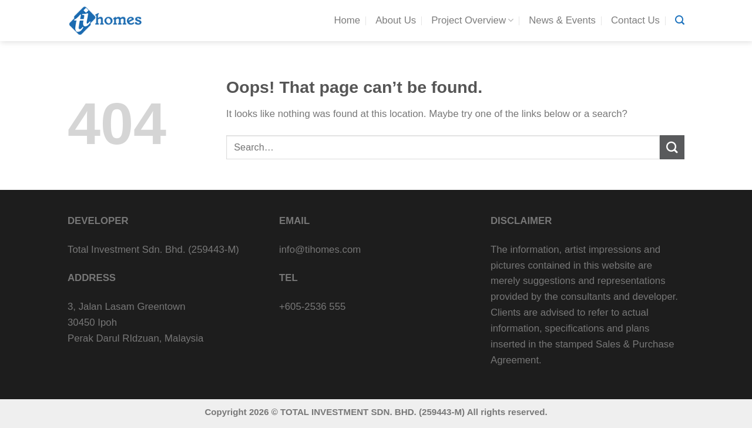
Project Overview (472, 20)
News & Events (562, 20)
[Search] (679, 20)
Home (347, 20)
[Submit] (672, 147)
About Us (395, 20)
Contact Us (635, 20)
